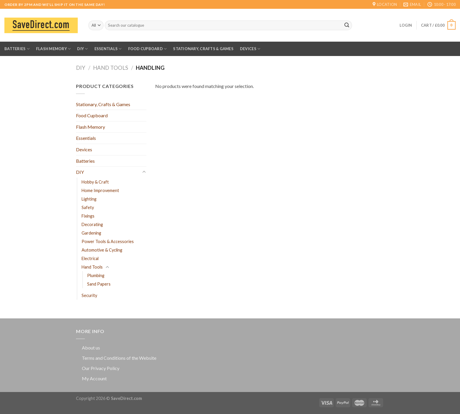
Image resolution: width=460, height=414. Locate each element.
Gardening (91, 232)
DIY (82, 49)
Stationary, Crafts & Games (203, 48)
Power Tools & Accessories (108, 241)
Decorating (92, 224)
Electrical (90, 258)
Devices (250, 49)
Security (89, 295)
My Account (94, 378)
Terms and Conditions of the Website (119, 358)
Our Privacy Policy (100, 368)
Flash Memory (53, 49)
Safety (88, 207)
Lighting (89, 198)
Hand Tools (110, 68)
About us (91, 347)
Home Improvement (100, 190)
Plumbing (95, 275)
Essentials (108, 49)
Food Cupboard (147, 49)
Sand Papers (99, 283)
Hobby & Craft (95, 181)
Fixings (88, 215)
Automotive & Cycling (102, 249)
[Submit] (347, 25)
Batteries (17, 49)
